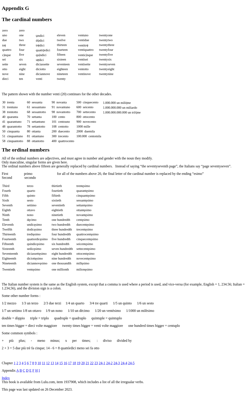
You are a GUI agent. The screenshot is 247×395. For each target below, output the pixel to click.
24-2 (109, 363)
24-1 (102, 363)
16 (65, 363)
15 (61, 363)
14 (56, 363)
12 (48, 363)
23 (96, 363)
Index (6, 378)
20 (83, 363)
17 (70, 363)
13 (52, 363)
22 (92, 363)
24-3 (117, 363)
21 (87, 363)
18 (74, 363)
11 (43, 363)
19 (78, 363)
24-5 (131, 363)
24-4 (124, 363)
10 (39, 363)
